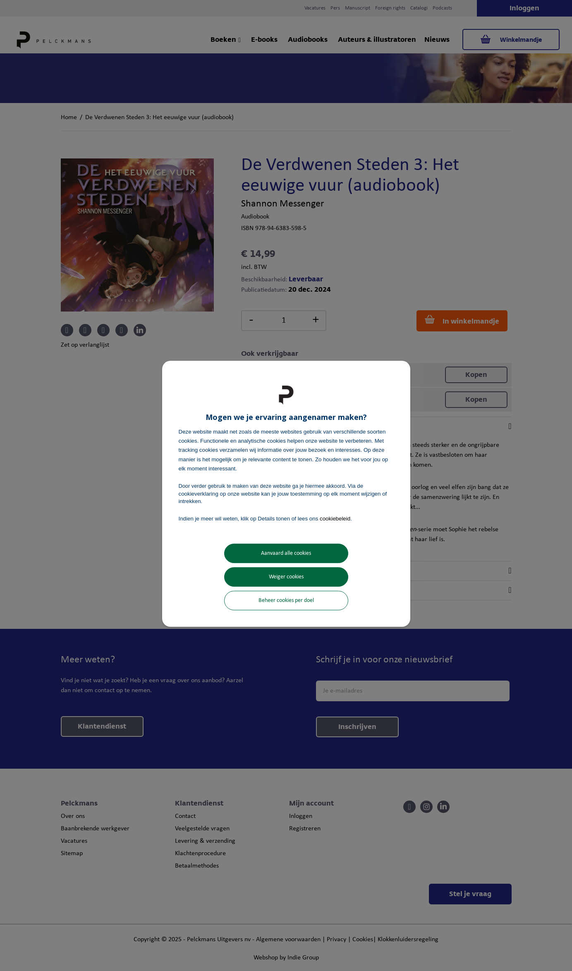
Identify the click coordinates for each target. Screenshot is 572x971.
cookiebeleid (335, 518)
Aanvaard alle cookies (286, 553)
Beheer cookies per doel (286, 600)
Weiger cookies (286, 577)
